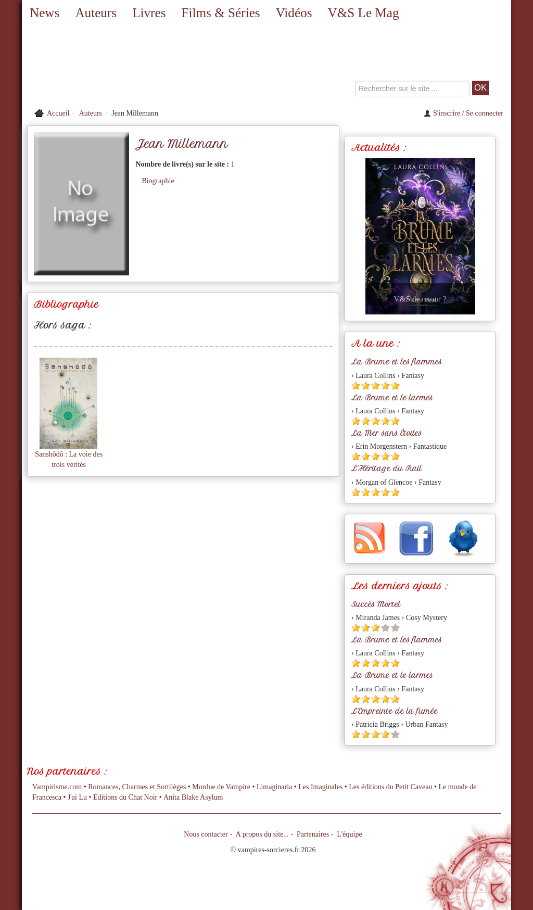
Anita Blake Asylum (193, 797)
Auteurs (96, 13)
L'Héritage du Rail (386, 468)
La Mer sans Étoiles (386, 433)
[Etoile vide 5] (395, 627)
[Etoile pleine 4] (385, 385)
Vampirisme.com (57, 787)
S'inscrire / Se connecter (463, 113)
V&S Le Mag (363, 13)
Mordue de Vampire (221, 787)
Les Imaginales (320, 787)
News (44, 13)
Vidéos (294, 13)
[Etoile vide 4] (385, 627)
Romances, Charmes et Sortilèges (137, 787)
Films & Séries (220, 13)
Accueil (58, 113)
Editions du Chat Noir (125, 797)
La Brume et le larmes (392, 398)
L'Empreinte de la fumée (394, 711)
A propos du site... (262, 834)
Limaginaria (274, 787)
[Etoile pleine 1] (355, 385)
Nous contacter (205, 834)
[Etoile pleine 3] (375, 385)
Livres (149, 13)
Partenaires (313, 834)
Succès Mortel (375, 604)
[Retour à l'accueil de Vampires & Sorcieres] (100, 65)
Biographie (158, 181)
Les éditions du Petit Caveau (390, 787)
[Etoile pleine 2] (365, 385)
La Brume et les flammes (396, 362)
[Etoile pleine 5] (395, 385)
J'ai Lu (77, 797)
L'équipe (349, 834)
